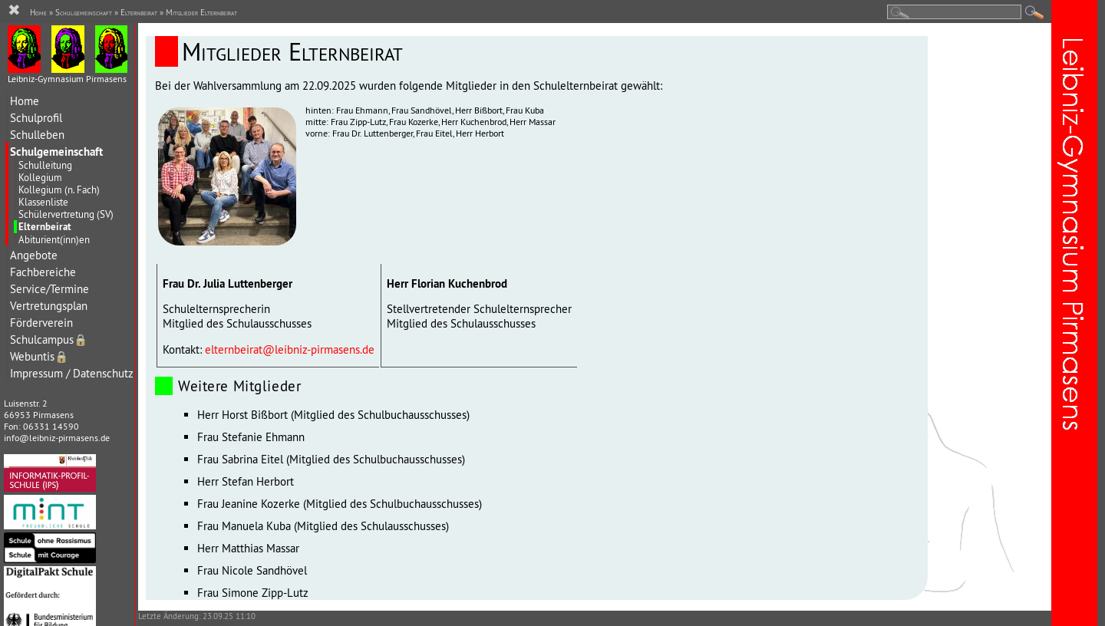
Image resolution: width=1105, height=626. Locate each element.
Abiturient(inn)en (54, 239)
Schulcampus (48, 339)
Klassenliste (43, 202)
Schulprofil (36, 117)
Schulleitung (45, 165)
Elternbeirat (44, 226)
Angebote (34, 255)
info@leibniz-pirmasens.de (57, 437)
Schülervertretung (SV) (66, 214)
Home (24, 101)
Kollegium (40, 177)
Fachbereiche (43, 272)
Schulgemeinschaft (56, 151)
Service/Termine (49, 289)
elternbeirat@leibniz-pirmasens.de (289, 349)
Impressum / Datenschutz (72, 373)
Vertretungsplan (48, 305)
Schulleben (37, 134)
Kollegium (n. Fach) (59, 189)
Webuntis (39, 356)
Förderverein (41, 322)
